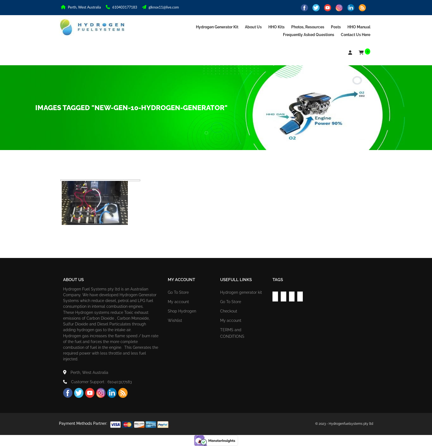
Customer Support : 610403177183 (97, 382)
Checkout (228, 311)
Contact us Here (355, 34)
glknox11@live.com (160, 7)
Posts (336, 27)
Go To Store (178, 292)
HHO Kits (276, 27)
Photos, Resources (307, 27)
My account (178, 302)
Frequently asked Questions (308, 34)
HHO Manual (358, 27)
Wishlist (175, 320)
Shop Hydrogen (182, 311)
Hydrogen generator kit (217, 27)
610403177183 (121, 7)
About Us (253, 27)
